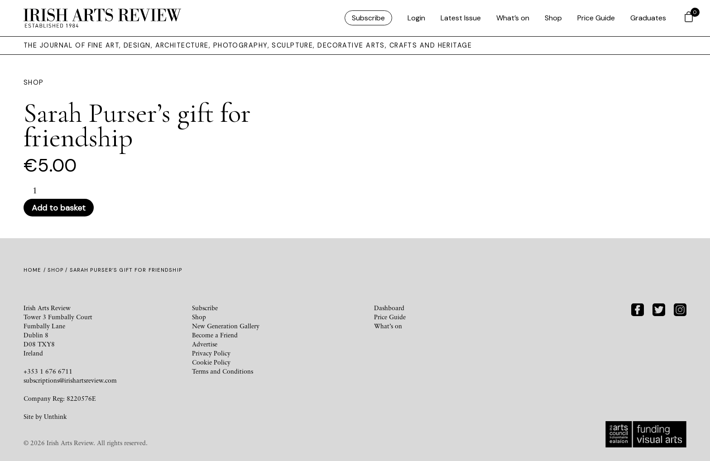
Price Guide (596, 18)
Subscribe (368, 18)
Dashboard (389, 308)
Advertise (204, 344)
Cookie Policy (211, 362)
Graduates (648, 18)
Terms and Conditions (222, 371)
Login (416, 18)
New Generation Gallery (225, 326)
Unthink (55, 416)
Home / (36, 270)
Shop (553, 18)
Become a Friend (215, 335)
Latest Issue (461, 18)
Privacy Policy (211, 353)
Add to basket (59, 207)
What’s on (512, 18)
